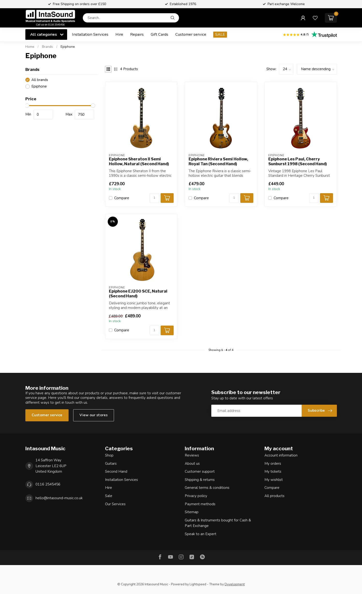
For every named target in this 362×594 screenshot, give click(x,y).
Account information (281, 455)
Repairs (137, 34)
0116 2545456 (47, 484)
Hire (119, 34)
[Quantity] (154, 198)
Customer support (200, 471)
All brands (39, 80)
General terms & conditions (207, 487)
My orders (272, 463)
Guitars (111, 463)
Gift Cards (159, 34)
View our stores (93, 415)
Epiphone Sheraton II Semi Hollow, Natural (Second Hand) (139, 161)
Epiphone (68, 46)
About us (192, 463)
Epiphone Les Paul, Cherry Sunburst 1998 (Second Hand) (297, 161)
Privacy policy (196, 495)
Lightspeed (198, 584)
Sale (108, 495)
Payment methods (200, 504)
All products (274, 495)
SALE (220, 34)
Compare (121, 198)
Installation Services (90, 34)
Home (29, 46)
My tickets (272, 471)
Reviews (192, 455)
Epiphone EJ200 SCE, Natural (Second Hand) (138, 293)
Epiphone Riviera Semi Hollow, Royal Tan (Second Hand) (218, 161)
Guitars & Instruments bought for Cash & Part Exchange (218, 523)
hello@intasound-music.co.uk (59, 498)
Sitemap (192, 512)
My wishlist (273, 479)
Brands (47, 46)
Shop (109, 455)
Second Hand (116, 471)
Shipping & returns (200, 479)
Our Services (115, 504)
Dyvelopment (235, 584)
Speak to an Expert (200, 534)
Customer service (190, 34)
